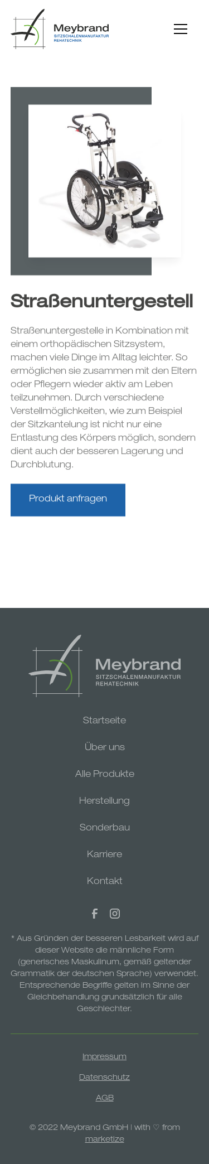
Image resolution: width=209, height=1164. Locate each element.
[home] (60, 29)
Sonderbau (105, 828)
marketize (104, 1140)
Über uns (105, 748)
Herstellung (104, 802)
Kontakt (105, 882)
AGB (105, 1099)
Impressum (104, 1057)
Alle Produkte (104, 775)
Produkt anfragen (68, 502)
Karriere (104, 855)
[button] (180, 29)
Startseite (104, 721)
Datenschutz (104, 1078)
